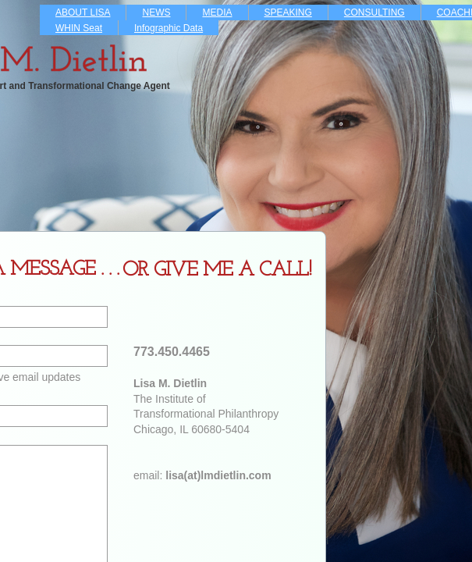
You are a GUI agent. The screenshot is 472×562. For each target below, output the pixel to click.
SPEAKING (288, 12)
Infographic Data (168, 28)
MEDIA (217, 12)
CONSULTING (374, 12)
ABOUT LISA (82, 12)
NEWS (156, 12)
